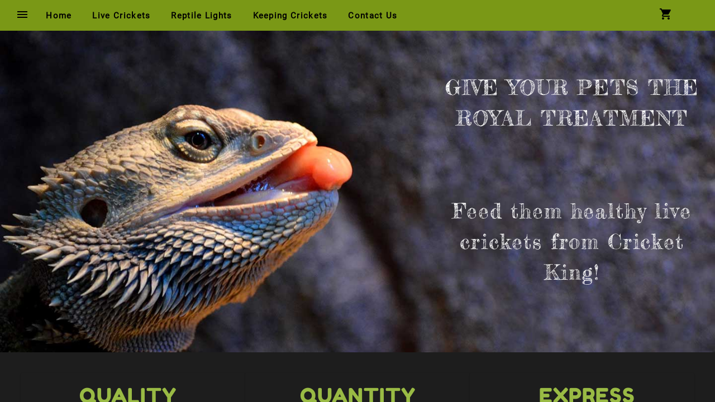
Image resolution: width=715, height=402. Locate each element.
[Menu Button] (22, 15)
